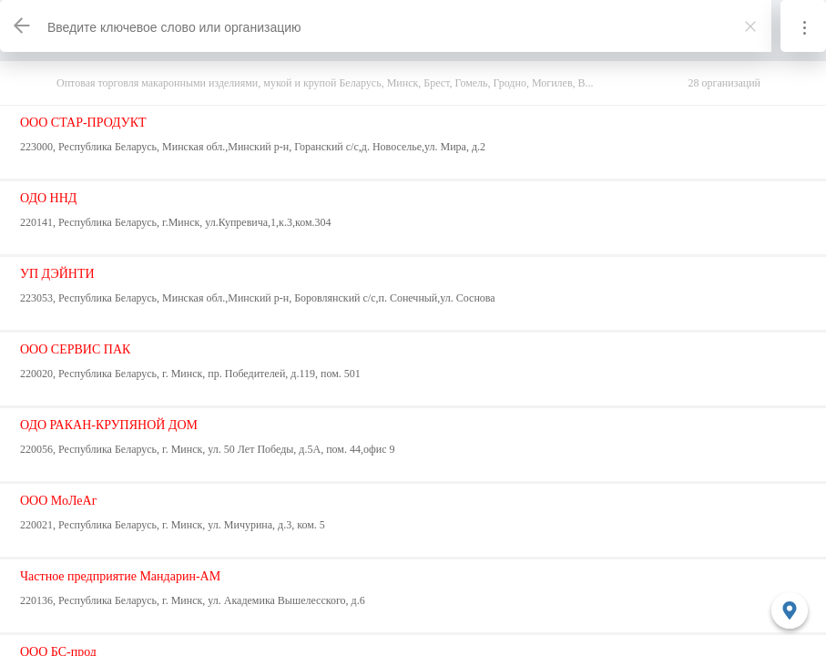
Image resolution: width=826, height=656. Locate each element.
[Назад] (23, 26)
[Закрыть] (750, 26)
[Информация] (803, 26)
